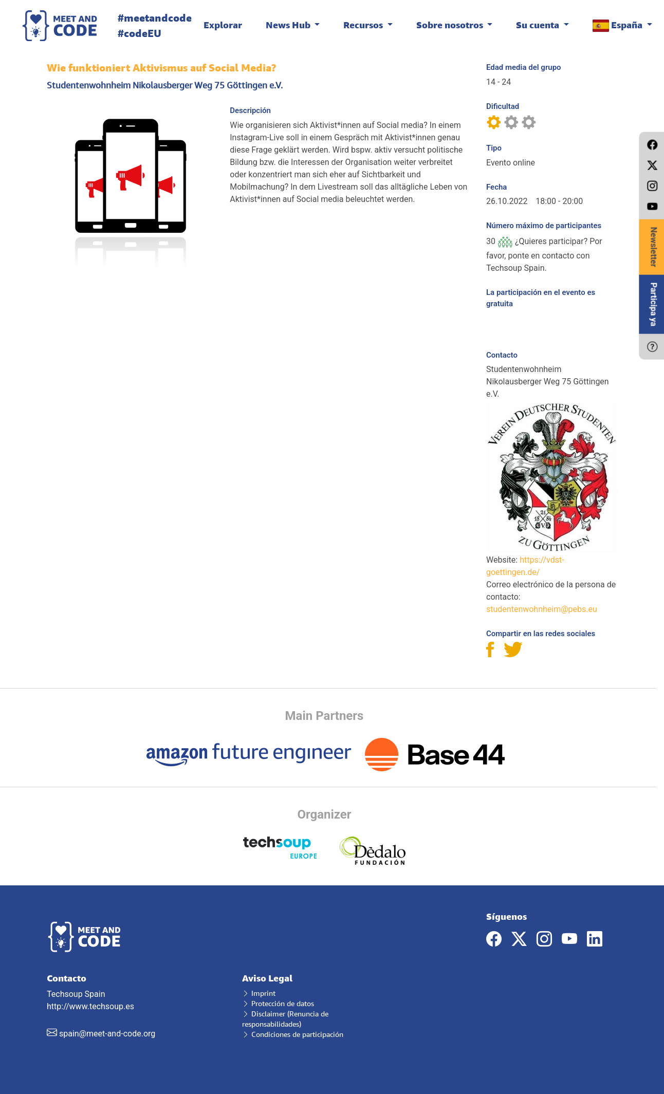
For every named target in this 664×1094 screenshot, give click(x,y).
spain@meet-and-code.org (107, 1034)
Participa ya (653, 304)
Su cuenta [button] (538, 24)
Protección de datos (278, 1003)
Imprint (258, 993)
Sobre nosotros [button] (450, 24)
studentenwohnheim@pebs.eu (541, 609)
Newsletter (653, 247)
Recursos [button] (364, 24)
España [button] (618, 25)
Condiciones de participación (292, 1034)
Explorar (223, 24)
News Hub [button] (289, 24)
